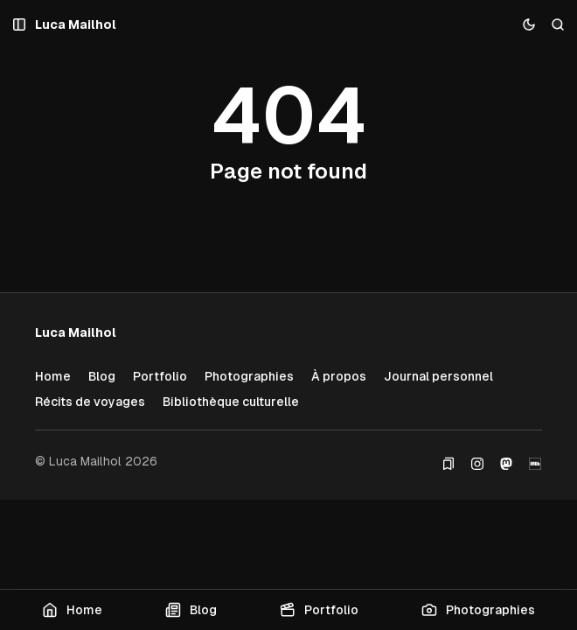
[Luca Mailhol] (75, 25)
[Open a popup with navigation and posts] (19, 24)
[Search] (558, 24)
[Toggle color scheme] (529, 24)
